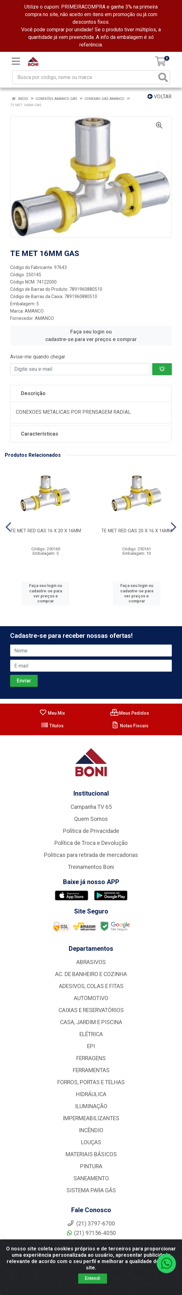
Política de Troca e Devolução (91, 843)
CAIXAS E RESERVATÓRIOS (91, 1010)
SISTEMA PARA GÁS (91, 1190)
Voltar (159, 97)
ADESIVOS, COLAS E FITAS (91, 986)
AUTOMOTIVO (91, 998)
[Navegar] (8, 527)
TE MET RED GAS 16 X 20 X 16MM (45, 531)
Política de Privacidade (91, 831)
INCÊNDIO (91, 1130)
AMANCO (34, 311)
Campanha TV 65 (91, 807)
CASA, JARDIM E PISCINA (91, 1022)
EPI (91, 1046)
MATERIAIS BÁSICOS (91, 1154)
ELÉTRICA (91, 1034)
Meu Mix (52, 713)
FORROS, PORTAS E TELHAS (91, 1082)
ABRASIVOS (91, 962)
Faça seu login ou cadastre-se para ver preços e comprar (91, 335)
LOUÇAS (91, 1142)
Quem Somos (91, 819)
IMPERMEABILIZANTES (91, 1118)
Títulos (52, 725)
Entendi (92, 1278)
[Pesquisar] (163, 77)
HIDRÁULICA (91, 1094)
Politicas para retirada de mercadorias (91, 855)
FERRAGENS (91, 1058)
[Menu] (16, 61)
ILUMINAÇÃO (91, 1106)
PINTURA (91, 1166)
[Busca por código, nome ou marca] (85, 77)
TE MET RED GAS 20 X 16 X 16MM (136, 531)
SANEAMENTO (91, 1178)
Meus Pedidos (129, 713)
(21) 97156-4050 (91, 1233)
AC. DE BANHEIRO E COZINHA (91, 974)
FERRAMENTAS (91, 1070)
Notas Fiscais (129, 725)
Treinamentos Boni (91, 867)
